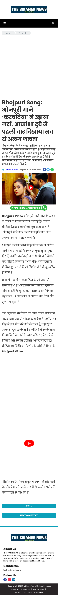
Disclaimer (38, 592)
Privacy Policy (38, 589)
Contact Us (11, 566)
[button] (5, 23)
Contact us (25, 589)
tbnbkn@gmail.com (12, 570)
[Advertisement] (29, 66)
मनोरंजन (22, 33)
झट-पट (29, 505)
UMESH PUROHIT (12, 169)
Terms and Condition (23, 592)
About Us (9, 549)
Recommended (29, 515)
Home (7, 33)
